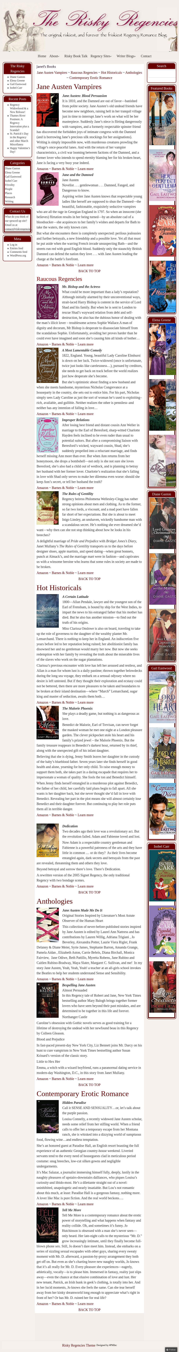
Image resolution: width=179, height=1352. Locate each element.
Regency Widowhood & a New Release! (19, 108)
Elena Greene (17, 80)
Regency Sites (101, 56)
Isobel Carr (16, 87)
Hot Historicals (111, 72)
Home (42, 56)
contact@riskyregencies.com (21, 229)
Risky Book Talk (75, 56)
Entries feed (16, 248)
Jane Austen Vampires (52, 72)
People (9, 188)
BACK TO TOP (90, 271)
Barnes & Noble (63, 169)
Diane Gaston (17, 76)
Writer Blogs (126, 56)
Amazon (42, 169)
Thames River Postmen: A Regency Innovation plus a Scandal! (19, 122)
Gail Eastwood (18, 84)
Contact (146, 56)
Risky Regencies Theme (78, 1345)
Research (10, 197)
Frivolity (10, 184)
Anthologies (133, 72)
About (54, 56)
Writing (9, 201)
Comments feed (18, 251)
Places (8, 193)
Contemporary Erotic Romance (90, 78)
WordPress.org (18, 255)
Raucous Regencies (84, 72)
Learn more (86, 169)
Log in (13, 244)
